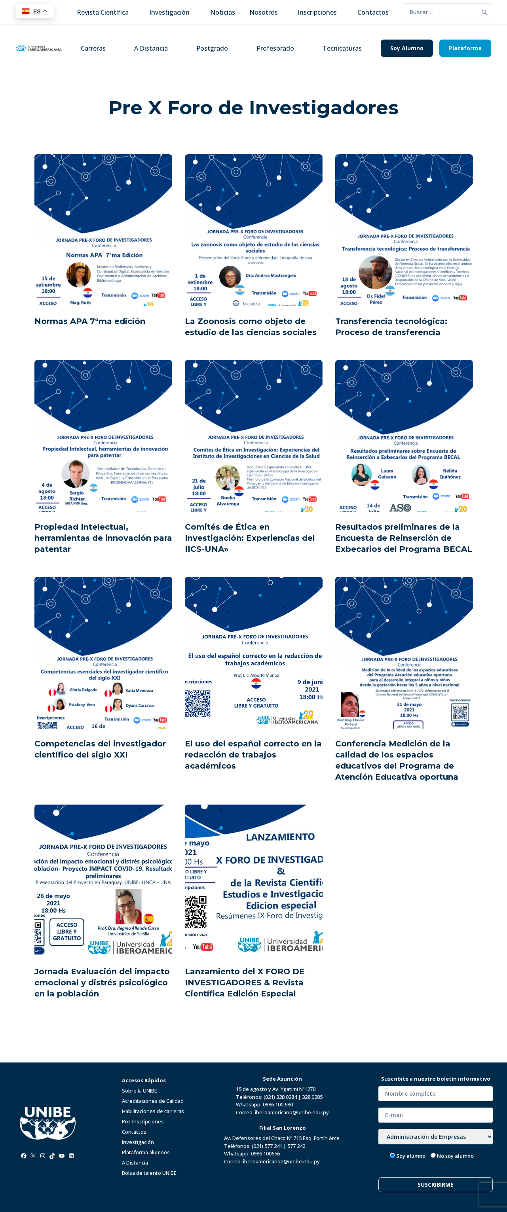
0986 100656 (265, 1153)
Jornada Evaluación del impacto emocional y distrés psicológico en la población (102, 982)
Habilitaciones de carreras (153, 1111)
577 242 (296, 1146)
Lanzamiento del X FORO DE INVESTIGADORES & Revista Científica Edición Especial (245, 982)
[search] (440, 12)
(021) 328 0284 (280, 1096)
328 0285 (312, 1096)
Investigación (138, 1142)
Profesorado (275, 48)
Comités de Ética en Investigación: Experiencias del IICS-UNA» (250, 538)
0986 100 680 (278, 1104)
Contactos (134, 1131)
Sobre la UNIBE (139, 1090)
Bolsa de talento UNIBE (149, 1172)
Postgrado (212, 48)
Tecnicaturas (342, 48)
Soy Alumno (406, 48)
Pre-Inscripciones (143, 1121)
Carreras (93, 48)
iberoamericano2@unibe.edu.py (281, 1161)
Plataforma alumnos (146, 1152)
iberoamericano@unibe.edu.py (292, 1112)
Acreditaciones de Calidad (153, 1100)
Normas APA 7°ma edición (89, 321)
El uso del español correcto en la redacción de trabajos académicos (253, 755)
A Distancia (151, 48)
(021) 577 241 (267, 1146)
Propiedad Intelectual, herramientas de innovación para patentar (103, 538)
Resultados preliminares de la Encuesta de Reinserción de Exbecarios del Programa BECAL (403, 538)
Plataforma (465, 48)
